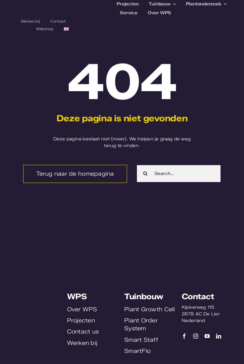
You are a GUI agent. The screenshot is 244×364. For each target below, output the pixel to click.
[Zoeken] (145, 173)
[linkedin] (218, 336)
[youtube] (207, 336)
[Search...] (179, 173)
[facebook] (184, 336)
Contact (198, 296)
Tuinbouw (143, 296)
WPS (77, 296)
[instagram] (195, 336)
